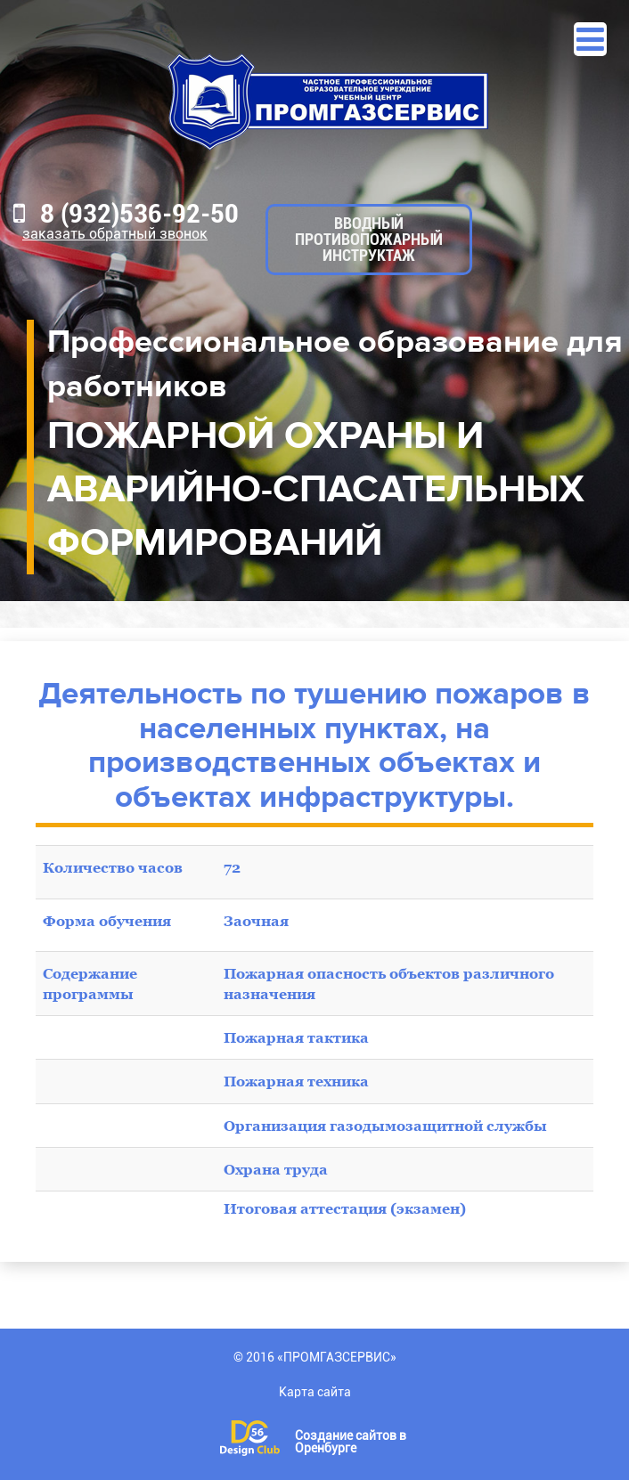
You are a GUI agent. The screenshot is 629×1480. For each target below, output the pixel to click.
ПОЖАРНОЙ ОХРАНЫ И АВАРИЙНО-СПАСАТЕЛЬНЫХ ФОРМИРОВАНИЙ (315, 489)
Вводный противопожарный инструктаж (369, 239)
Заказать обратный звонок (115, 233)
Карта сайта (315, 1392)
